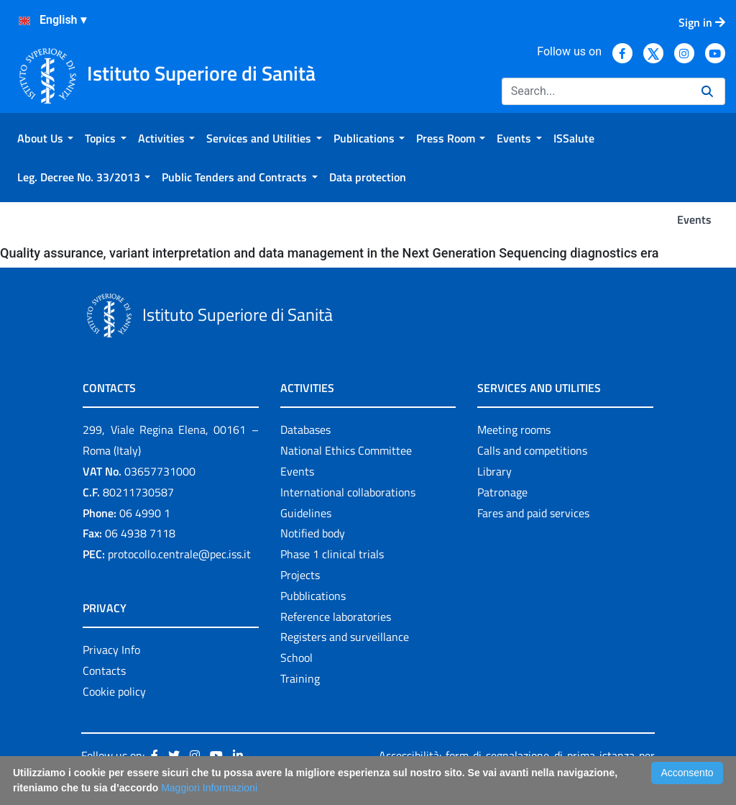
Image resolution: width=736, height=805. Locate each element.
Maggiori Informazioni (209, 787)
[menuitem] (45, 138)
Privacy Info (111, 649)
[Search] (596, 91)
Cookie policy (114, 691)
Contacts (104, 670)
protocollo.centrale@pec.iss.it (179, 554)
